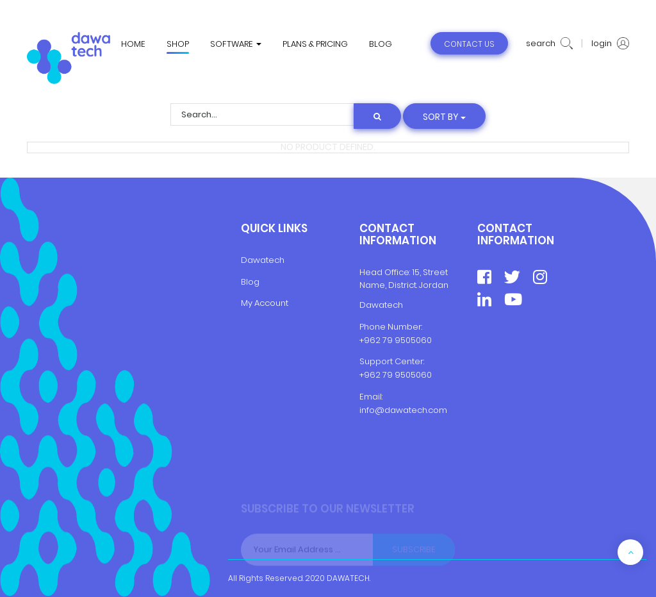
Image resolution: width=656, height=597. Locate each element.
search (549, 43)
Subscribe (414, 550)
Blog (250, 282)
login (610, 43)
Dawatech (262, 260)
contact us (469, 43)
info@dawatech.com (403, 410)
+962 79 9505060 (395, 340)
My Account (264, 303)
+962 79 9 (379, 375)
